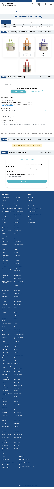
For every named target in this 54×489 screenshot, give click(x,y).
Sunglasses (16, 262)
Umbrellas (16, 343)
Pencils (15, 314)
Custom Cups (5, 243)
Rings (3, 452)
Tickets (15, 362)
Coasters (4, 202)
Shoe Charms (17, 303)
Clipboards (5, 356)
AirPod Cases (17, 419)
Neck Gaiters (5, 345)
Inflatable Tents (6, 389)
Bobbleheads (17, 367)
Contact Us (31, 218)
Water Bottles (5, 257)
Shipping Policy (6, 469)
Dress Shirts (5, 274)
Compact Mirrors (18, 436)
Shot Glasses (17, 221)
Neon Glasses (17, 439)
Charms (16, 411)
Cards (3, 362)
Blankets (16, 311)
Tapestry (16, 397)
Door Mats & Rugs (18, 356)
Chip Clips (16, 447)
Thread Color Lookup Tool (34, 215)
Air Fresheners (5, 292)
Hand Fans (5, 265)
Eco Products (17, 406)
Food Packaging (18, 243)
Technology (5, 403)
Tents (3, 387)
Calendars (5, 376)
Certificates (17, 322)
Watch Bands (17, 444)
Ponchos (4, 411)
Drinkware (4, 251)
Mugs (3, 254)
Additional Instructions (7, 122)
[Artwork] (27, 102)
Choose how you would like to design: (27, 90)
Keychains (16, 224)
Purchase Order (32, 207)
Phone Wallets (17, 232)
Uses (29, 221)
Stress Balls (16, 265)
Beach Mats (17, 441)
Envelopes (4, 298)
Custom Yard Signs (7, 270)
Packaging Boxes (6, 325)
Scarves (4, 314)
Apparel (4, 267)
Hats (15, 204)
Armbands (5, 425)
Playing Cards (17, 395)
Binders (4, 303)
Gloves (4, 289)
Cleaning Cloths (18, 370)
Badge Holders (6, 309)
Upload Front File (5, 110)
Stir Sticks (4, 351)
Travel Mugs (17, 257)
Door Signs (5, 449)
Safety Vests (17, 422)
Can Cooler (5, 262)
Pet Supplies (17, 430)
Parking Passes (17, 381)
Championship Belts (7, 441)
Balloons (4, 259)
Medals (15, 289)
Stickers (16, 218)
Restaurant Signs (6, 436)
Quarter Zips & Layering (6, 278)
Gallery (30, 202)
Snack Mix (4, 339)
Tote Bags (16, 207)
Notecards (16, 298)
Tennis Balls (16, 425)
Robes (3, 240)
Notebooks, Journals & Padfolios (19, 286)
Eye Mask (16, 351)
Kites (15, 408)
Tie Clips (4, 384)
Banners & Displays (18, 213)
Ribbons (4, 235)
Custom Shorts (17, 280)
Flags (3, 215)
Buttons (16, 251)
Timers (3, 455)
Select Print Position (6, 83)
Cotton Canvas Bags (12, 12)
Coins (15, 235)
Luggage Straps (18, 387)
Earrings (16, 392)
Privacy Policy (5, 461)
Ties (3, 317)
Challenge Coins (6, 237)
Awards (15, 325)
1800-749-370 (26, 461)
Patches (16, 202)
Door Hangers (5, 378)
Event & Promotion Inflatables (7, 395)
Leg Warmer (17, 345)
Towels (15, 237)
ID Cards (16, 259)
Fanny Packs (17, 365)
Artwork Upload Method (7, 99)
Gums (3, 343)
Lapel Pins (4, 204)
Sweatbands (5, 381)
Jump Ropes (5, 439)
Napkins (4, 224)
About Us (30, 199)
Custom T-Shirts (18, 267)
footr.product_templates (34, 210)
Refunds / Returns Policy (8, 463)
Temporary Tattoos (18, 283)
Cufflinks (4, 406)
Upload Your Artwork (18, 93)
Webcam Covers (6, 232)
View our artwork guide (7, 107)
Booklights (4, 417)
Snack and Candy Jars (6, 331)
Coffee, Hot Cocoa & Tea (19, 339)
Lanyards (4, 248)
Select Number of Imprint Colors (9, 115)
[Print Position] (27, 86)
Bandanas (4, 400)
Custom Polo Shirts (18, 274)
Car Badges (5, 392)
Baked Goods (5, 336)
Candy (15, 328)
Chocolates (17, 330)
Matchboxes (17, 373)
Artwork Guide (31, 224)
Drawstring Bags (18, 210)
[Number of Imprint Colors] (27, 118)
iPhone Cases (5, 444)
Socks (15, 240)
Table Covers (5, 199)
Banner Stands (17, 215)
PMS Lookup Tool (32, 213)
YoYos (15, 452)
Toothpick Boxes (6, 373)
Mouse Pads (17, 199)
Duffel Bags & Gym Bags (7, 368)
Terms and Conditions (8, 466)
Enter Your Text (35, 93)
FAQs (29, 204)
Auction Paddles (6, 428)
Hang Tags (16, 317)
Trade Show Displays (19, 246)
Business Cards (18, 295)
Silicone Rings (17, 384)
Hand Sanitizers (6, 348)
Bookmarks (5, 414)
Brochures (4, 408)
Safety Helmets (18, 417)
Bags (3, 207)
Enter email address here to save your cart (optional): (20, 176)
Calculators (17, 300)
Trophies (4, 322)
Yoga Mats (16, 428)
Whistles (4, 430)
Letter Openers (17, 414)
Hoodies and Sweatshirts (17, 271)
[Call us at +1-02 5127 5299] (45, 5)
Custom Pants (17, 277)
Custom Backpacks (7, 365)
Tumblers (16, 254)
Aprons (4, 221)
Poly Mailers (16, 226)
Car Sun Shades (6, 419)
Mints (3, 328)
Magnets (4, 306)
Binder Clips (5, 354)
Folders (4, 359)
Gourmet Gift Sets (18, 333)
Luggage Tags (17, 306)
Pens (15, 248)
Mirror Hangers (17, 378)
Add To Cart (27, 183)
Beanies (4, 226)
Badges (16, 319)
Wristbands (16, 354)
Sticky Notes (17, 292)
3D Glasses (5, 447)
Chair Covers (17, 359)
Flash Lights (16, 449)
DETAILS (38, 1)
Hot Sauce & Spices (19, 336)
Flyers (3, 300)
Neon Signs (5, 218)
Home (3, 12)
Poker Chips (5, 422)
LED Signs (4, 246)
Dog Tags (16, 403)
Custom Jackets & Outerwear (7, 283)
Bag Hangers (17, 389)
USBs (3, 295)
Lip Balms (16, 348)
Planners (16, 400)
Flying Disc (16, 229)
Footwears (5, 433)
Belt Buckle (5, 319)
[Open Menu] (50, 4)
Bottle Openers (6, 229)
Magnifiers (16, 433)
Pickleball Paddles (6, 311)
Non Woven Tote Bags (8, 213)
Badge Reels (17, 309)
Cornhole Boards (18, 376)
